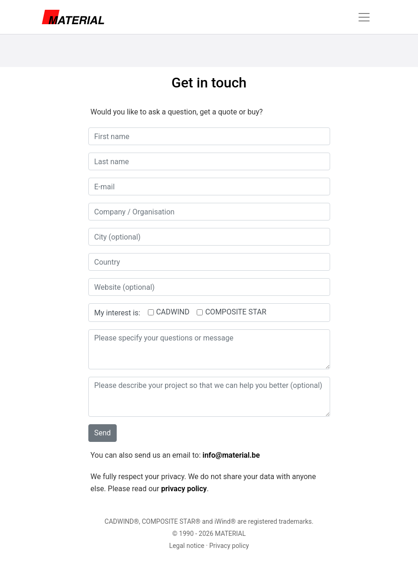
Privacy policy (229, 545)
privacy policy (183, 488)
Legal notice (187, 545)
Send (102, 432)
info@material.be (230, 455)
